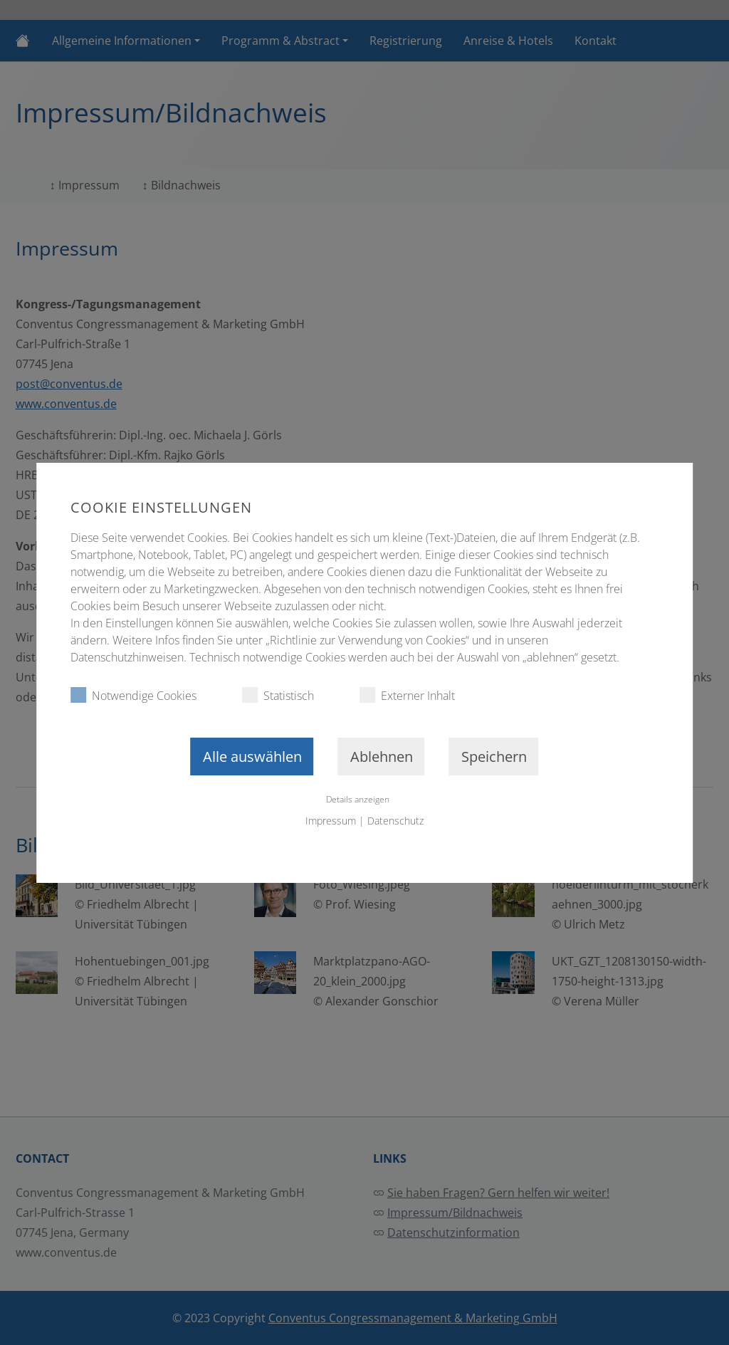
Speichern (494, 756)
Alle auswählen (252, 756)
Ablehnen (381, 756)
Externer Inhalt (407, 695)
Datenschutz (395, 820)
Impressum (330, 820)
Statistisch (278, 695)
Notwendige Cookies (133, 695)
